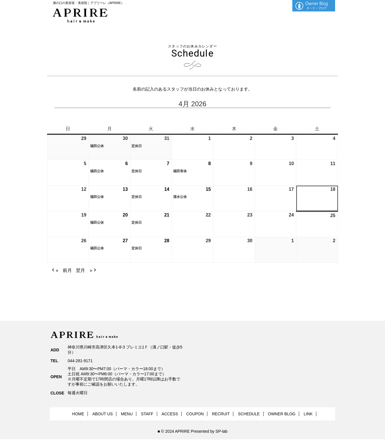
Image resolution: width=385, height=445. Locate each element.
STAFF (147, 414)
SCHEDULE (249, 414)
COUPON (195, 414)
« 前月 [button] (61, 270)
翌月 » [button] (86, 270)
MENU (127, 414)
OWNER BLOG (281, 414)
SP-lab (222, 431)
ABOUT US (102, 414)
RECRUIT (221, 414)
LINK (308, 414)
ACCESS (169, 414)
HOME (78, 414)
